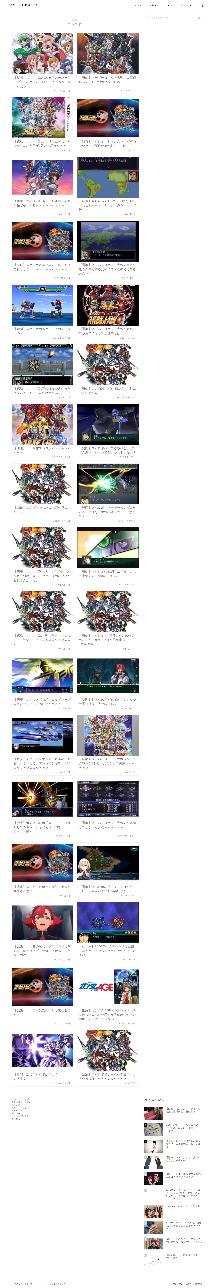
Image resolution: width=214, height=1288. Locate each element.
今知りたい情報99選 (24, 5)
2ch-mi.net (17, 1111)
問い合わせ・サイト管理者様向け (53, 1284)
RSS (170, 5)
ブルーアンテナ (19, 1108)
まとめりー (17, 1119)
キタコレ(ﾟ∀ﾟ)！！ (20, 1116)
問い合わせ (186, 5)
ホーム (137, 5)
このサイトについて (23, 1284)
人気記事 (154, 5)
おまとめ (16, 1105)
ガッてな (16, 1113)
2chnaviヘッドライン (22, 1102)
